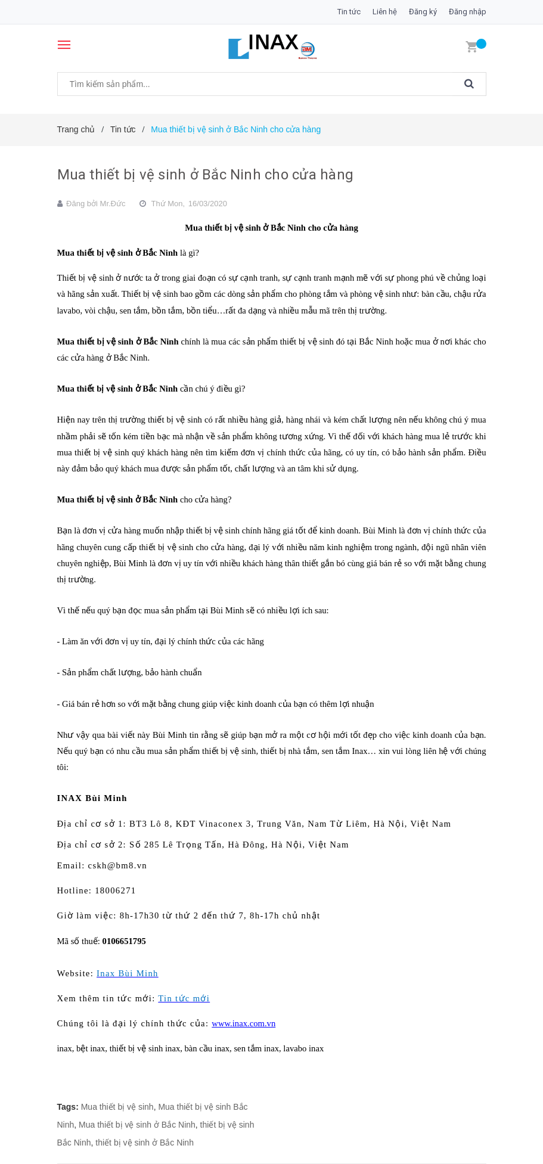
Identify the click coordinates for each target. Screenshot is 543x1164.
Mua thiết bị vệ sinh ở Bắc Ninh (137, 1124)
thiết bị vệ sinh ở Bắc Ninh (144, 1142)
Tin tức (349, 11)
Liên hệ (385, 11)
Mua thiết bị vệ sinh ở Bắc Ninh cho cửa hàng (205, 174)
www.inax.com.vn (243, 1023)
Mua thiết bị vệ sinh (117, 1107)
